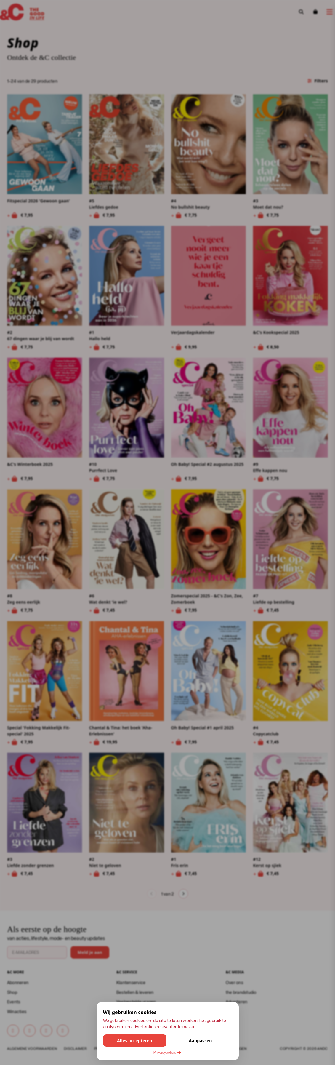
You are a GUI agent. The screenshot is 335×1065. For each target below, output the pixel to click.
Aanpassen (200, 1040)
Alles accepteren (134, 1040)
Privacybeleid (167, 1052)
